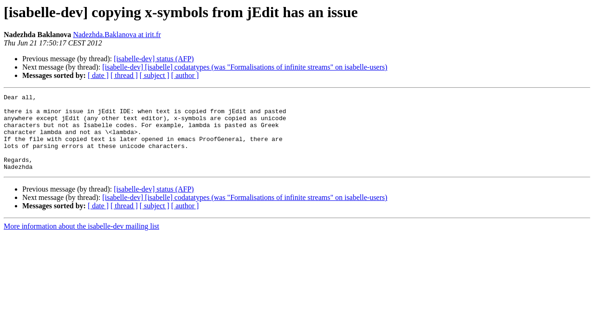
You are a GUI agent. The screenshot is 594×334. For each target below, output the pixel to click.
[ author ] (185, 75)
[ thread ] (124, 75)
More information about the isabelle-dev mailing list (81, 241)
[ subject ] (154, 75)
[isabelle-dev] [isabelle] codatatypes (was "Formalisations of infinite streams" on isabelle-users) (244, 67)
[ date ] (98, 75)
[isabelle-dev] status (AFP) (154, 59)
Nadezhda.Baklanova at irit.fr (117, 35)
